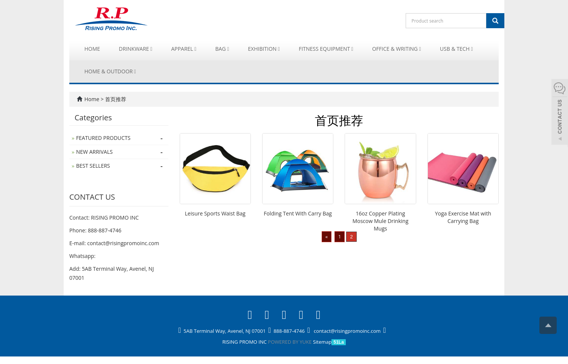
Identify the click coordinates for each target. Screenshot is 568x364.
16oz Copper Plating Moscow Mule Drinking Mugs (381, 221)
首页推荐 (115, 99)
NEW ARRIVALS (94, 151)
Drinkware (136, 48)
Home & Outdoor (110, 71)
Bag (222, 48)
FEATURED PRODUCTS (103, 137)
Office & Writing (396, 48)
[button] (151, 48)
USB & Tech (456, 48)
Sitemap (322, 341)
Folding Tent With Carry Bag (298, 213)
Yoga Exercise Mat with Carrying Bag (463, 217)
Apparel (183, 48)
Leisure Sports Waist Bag (215, 213)
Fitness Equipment (326, 48)
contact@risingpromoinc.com (123, 243)
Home (92, 48)
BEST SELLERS (93, 165)
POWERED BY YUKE (290, 341)
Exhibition (264, 48)
